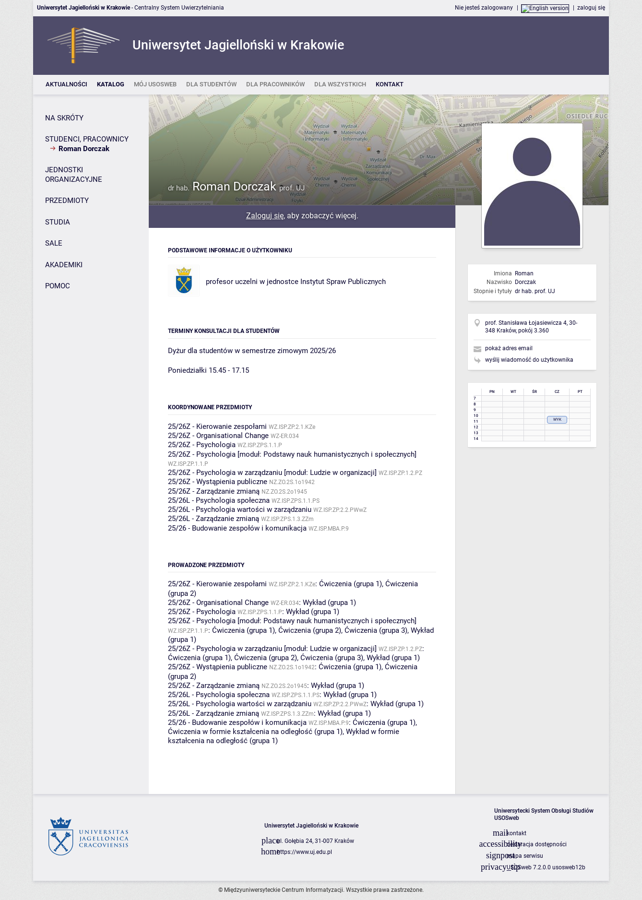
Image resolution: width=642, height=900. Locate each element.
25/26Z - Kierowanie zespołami (217, 426)
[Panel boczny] (91, 444)
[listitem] (66, 85)
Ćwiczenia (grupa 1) (350, 584)
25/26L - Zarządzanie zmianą (213, 518)
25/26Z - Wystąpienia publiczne (217, 481)
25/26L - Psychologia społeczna (219, 500)
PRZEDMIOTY (67, 200)
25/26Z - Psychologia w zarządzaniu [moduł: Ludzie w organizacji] (272, 472)
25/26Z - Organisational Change (218, 435)
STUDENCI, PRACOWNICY (87, 139)
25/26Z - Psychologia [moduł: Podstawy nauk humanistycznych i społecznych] (292, 454)
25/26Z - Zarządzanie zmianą (214, 491)
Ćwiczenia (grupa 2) (309, 630)
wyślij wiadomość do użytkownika (529, 359)
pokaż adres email (509, 348)
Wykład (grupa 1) (329, 602)
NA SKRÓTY (64, 118)
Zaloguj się (265, 215)
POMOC (57, 286)
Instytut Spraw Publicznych (343, 281)
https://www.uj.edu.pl (304, 852)
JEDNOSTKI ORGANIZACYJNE (73, 175)
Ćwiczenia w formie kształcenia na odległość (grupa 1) (255, 731)
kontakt (516, 833)
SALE (53, 243)
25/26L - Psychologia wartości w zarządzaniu (239, 509)
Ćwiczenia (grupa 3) (376, 630)
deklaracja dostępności (537, 844)
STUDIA (57, 222)
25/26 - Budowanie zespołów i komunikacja (237, 528)
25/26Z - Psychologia (202, 444)
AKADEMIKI (64, 265)
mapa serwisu (525, 856)
